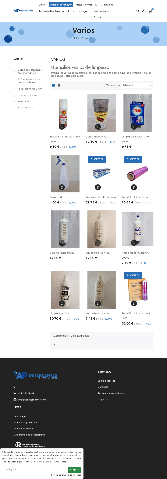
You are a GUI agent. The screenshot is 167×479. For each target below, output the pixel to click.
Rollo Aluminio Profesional (101, 197)
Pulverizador (57, 197)
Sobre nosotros (106, 380)
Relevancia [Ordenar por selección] (137, 85)
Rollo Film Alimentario (135, 197)
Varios (18, 59)
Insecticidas (24, 101)
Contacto (103, 386)
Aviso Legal (20, 416)
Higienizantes (25, 107)
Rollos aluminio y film (30, 89)
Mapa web (103, 399)
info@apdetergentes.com (32, 399)
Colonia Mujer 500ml (62, 253)
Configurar (10, 469)
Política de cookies (24, 428)
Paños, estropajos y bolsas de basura (29, 81)
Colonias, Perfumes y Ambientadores (30, 72)
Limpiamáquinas (27, 95)
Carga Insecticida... (97, 137)
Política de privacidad (26, 422)
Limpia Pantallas (59, 313)
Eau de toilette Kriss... (98, 253)
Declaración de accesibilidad (29, 434)
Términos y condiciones (111, 393)
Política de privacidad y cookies (66, 475)
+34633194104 (26, 393)
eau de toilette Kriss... (98, 313)
